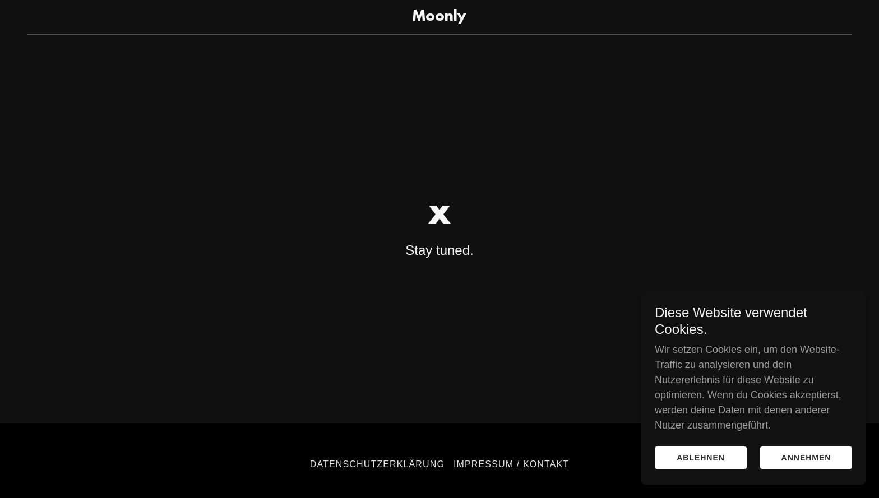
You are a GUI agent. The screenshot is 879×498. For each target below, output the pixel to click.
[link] (439, 17)
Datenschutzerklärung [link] (377, 464)
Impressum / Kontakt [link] (511, 464)
